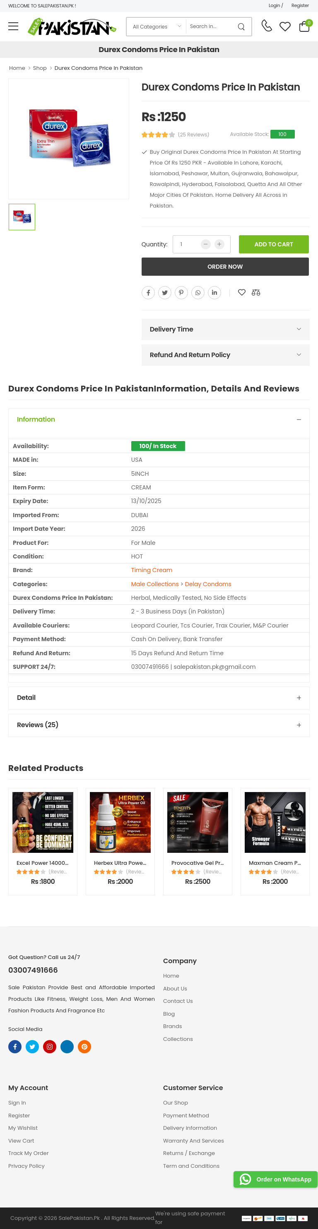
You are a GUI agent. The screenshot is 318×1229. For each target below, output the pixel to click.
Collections (178, 1039)
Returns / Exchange (189, 1153)
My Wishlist (23, 1128)
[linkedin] (214, 292)
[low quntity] (206, 244)
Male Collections (155, 584)
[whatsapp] (198, 292)
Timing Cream (152, 570)
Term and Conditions (191, 1166)
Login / (276, 5)
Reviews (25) (37, 725)
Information (36, 419)
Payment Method (186, 1115)
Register (300, 5)
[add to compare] (256, 292)
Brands (172, 1026)
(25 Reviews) (194, 134)
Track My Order (28, 1153)
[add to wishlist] (242, 292)
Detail (26, 697)
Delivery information (190, 1128)
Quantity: (155, 244)
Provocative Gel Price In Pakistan (215, 863)
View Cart (21, 1141)
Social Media (25, 1029)
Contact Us (178, 1001)
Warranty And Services (193, 1141)
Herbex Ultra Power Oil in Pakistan (139, 863)
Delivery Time (171, 329)
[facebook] (148, 292)
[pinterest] (181, 292)
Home (17, 68)
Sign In (17, 1103)
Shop (40, 68)
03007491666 (33, 970)
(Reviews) (58, 871)
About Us (175, 989)
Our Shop (175, 1103)
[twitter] (164, 292)
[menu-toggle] (13, 26)
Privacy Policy (26, 1166)
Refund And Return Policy (190, 355)
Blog (169, 1014)
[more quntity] (219, 244)
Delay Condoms (208, 584)
